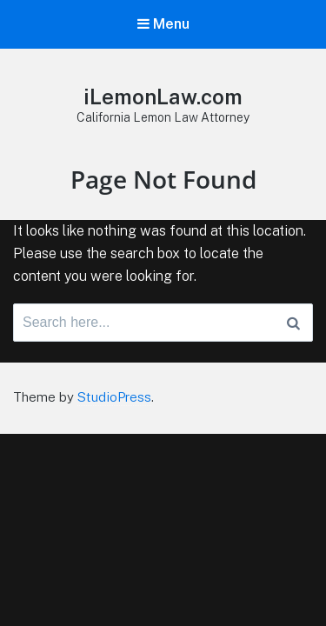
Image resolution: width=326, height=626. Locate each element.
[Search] (293, 322)
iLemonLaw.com (163, 96)
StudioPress (114, 397)
